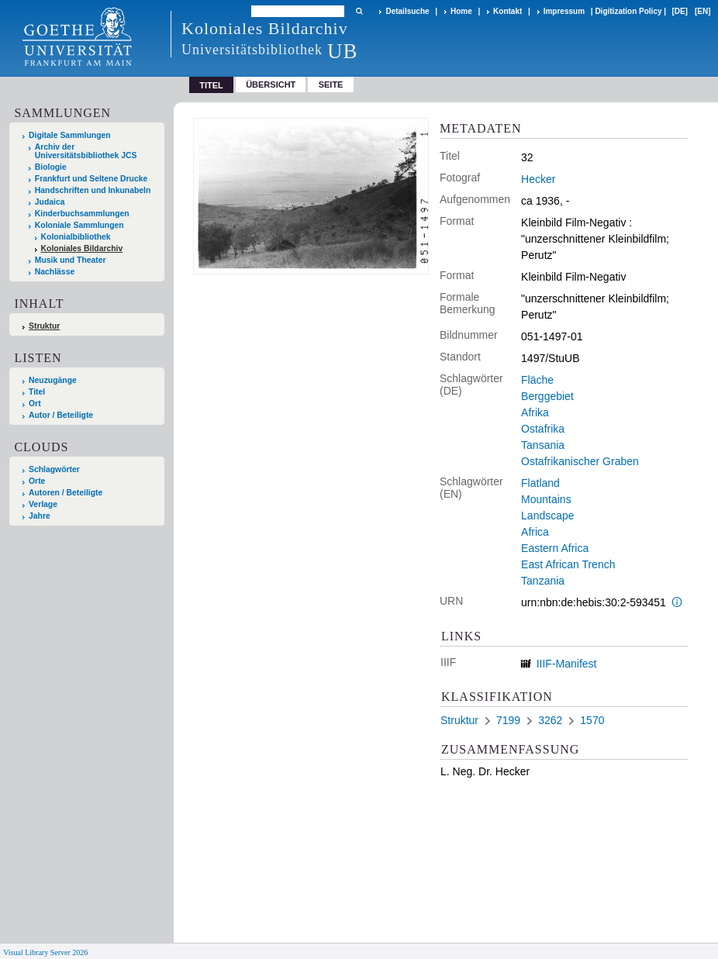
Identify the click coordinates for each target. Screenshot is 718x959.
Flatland (540, 483)
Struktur (44, 326)
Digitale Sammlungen (70, 135)
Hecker (538, 179)
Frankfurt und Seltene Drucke (91, 178)
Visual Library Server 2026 (45, 952)
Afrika (535, 412)
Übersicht (270, 84)
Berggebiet (547, 396)
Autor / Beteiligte (61, 415)
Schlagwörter (54, 469)
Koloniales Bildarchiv (82, 248)
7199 (508, 720)
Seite (331, 84)
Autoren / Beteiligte (65, 492)
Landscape (548, 515)
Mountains (546, 499)
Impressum (564, 11)
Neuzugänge (53, 380)
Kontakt (507, 11)
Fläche (537, 380)
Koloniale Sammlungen (79, 225)
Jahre (39, 516)
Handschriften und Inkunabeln (93, 190)
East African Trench (568, 564)
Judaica (50, 202)
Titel (37, 392)
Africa (535, 532)
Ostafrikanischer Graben (580, 461)
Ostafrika (542, 429)
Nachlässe (54, 271)
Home (461, 11)
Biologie (51, 167)
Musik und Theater (70, 260)
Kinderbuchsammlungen (82, 213)
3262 (550, 720)
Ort (35, 403)
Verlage (43, 504)
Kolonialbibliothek (76, 237)
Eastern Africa (555, 548)
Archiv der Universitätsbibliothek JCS (86, 151)
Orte (37, 481)
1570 (592, 720)
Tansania (542, 445)
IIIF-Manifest (567, 663)
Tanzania (542, 580)
